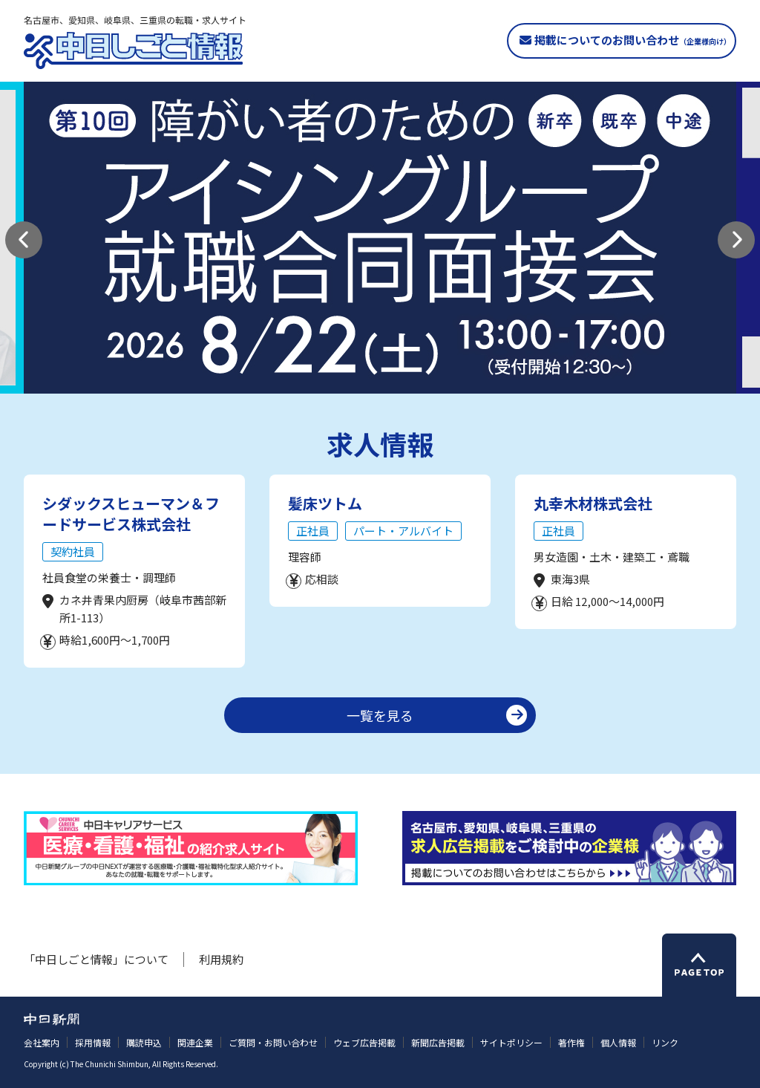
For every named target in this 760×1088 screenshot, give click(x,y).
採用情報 (93, 1042)
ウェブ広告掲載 (364, 1042)
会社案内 (41, 1042)
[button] (23, 239)
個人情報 (618, 1042)
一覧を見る (380, 715)
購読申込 (144, 1042)
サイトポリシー (511, 1042)
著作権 (571, 1042)
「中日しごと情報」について (96, 959)
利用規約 (221, 959)
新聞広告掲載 (438, 1042)
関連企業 (195, 1042)
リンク (665, 1042)
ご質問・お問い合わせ (273, 1042)
